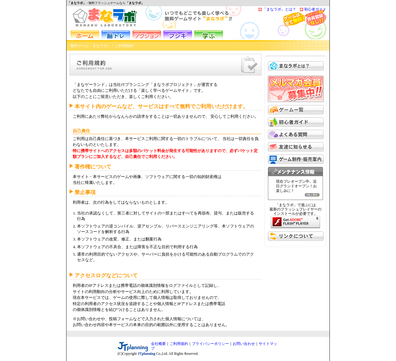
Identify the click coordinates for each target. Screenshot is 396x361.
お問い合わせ (244, 344)
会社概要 (158, 344)
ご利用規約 (179, 344)
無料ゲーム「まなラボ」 (90, 46)
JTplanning (146, 353)
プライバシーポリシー (210, 344)
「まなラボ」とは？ (279, 9)
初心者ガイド (315, 9)
